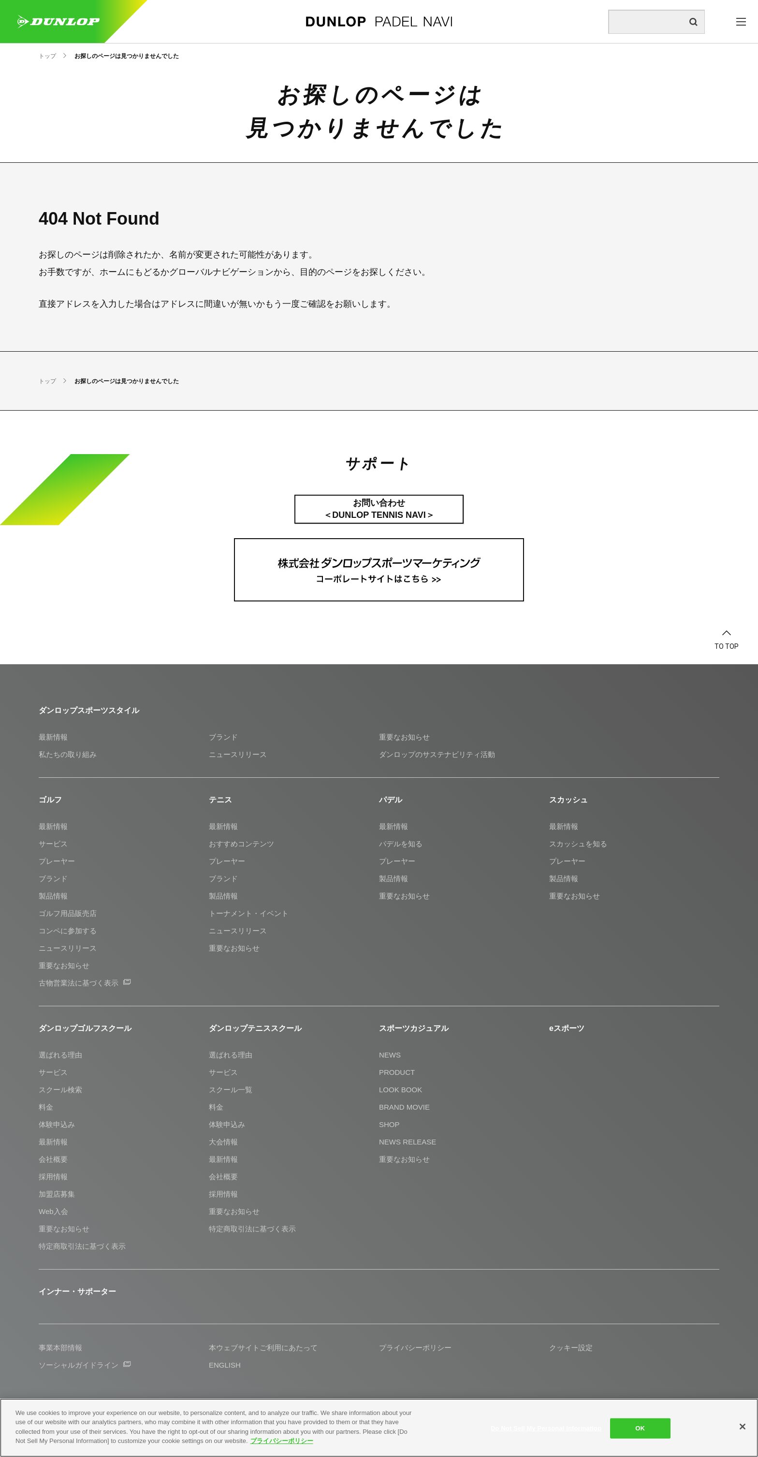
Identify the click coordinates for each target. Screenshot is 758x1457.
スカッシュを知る (578, 844)
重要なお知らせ (404, 737)
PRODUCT (397, 1072)
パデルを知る (401, 844)
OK (640, 1428)
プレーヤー (57, 861)
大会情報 (223, 1142)
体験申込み (57, 1124)
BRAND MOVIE (404, 1107)
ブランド (223, 737)
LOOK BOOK (400, 1090)
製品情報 (53, 896)
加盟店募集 (57, 1194)
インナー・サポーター (77, 1291)
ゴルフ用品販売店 (68, 913)
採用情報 (53, 1176)
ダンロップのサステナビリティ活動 (437, 754)
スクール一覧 (230, 1090)
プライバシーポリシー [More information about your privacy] (281, 1440)
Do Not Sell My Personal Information (546, 1428)
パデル (390, 800)
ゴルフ (50, 800)
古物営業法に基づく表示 (85, 983)
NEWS (390, 1055)
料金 (46, 1107)
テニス (220, 800)
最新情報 (53, 737)
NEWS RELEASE (407, 1142)
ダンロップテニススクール (255, 1028)
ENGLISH (225, 1365)
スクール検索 (60, 1090)
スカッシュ (568, 800)
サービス (53, 844)
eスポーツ (566, 1028)
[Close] (742, 1426)
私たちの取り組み (68, 754)
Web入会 (53, 1211)
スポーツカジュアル (414, 1028)
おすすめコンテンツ (241, 844)
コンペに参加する (68, 931)
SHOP (389, 1124)
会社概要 (53, 1159)
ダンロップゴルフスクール (85, 1028)
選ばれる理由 (60, 1055)
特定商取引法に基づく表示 (82, 1246)
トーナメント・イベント (249, 913)
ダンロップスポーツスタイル (89, 710)
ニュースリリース (238, 754)
